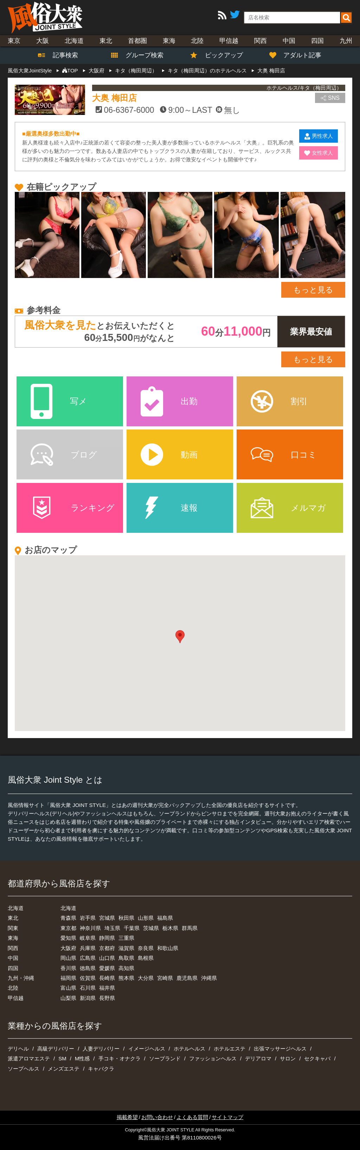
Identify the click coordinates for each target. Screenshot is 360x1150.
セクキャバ (317, 1058)
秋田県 (126, 918)
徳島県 (88, 968)
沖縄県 (209, 978)
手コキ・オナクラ (119, 1058)
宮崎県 (165, 978)
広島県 (88, 958)
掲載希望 (127, 1117)
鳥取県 (126, 958)
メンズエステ (63, 1069)
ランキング (73, 507)
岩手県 (88, 918)
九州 (346, 40)
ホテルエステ (229, 1049)
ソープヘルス (23, 1069)
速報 (169, 507)
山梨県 (68, 998)
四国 (317, 40)
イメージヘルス (146, 1049)
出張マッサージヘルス (280, 1049)
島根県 (146, 958)
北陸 (197, 40)
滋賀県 (126, 948)
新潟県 (88, 998)
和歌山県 (167, 948)
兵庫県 (88, 948)
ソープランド (165, 1058)
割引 (279, 401)
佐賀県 (88, 978)
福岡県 (68, 978)
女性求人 (318, 153)
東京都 (68, 928)
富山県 (68, 988)
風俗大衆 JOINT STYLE (170, 1130)
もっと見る (313, 289)
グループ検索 (140, 55)
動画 (169, 454)
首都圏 (137, 40)
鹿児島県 (187, 978)
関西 (260, 40)
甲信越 (228, 40)
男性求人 (318, 136)
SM (62, 1058)
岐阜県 (88, 938)
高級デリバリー (55, 1049)
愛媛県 (107, 968)
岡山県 (68, 958)
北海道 (74, 40)
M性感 (82, 1058)
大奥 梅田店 (114, 98)
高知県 (126, 968)
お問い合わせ (157, 1117)
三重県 (126, 938)
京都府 (107, 948)
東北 (105, 40)
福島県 (165, 918)
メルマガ (288, 507)
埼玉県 (112, 928)
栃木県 (170, 928)
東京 (14, 40)
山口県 (107, 958)
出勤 (169, 401)
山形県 (146, 918)
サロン (288, 1058)
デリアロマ (258, 1058)
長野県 (107, 998)
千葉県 (132, 928)
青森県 (68, 918)
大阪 (42, 40)
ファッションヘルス (213, 1058)
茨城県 (151, 928)
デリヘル (18, 1049)
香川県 (68, 968)
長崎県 (107, 978)
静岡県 (107, 938)
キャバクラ (101, 1069)
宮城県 (107, 918)
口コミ (284, 454)
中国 (289, 40)
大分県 (146, 978)
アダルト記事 (299, 55)
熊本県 (126, 978)
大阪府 (68, 948)
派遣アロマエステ (29, 1058)
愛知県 (68, 938)
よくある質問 (192, 1117)
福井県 (107, 988)
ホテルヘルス (189, 1049)
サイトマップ (227, 1117)
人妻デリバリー (101, 1049)
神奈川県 (90, 928)
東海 (169, 40)
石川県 (88, 988)
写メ (59, 401)
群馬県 (190, 928)
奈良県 (146, 948)
